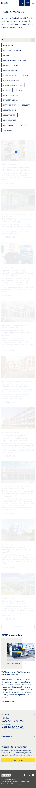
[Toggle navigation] (33, 3)
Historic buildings (11, 80)
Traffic (24, 125)
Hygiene (6, 90)
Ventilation (8, 130)
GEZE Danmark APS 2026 (8, 779)
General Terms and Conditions (10, 781)
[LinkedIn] (29, 775)
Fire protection (10, 70)
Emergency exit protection (14, 60)
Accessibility (8, 45)
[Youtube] (33, 775)
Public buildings (10, 100)
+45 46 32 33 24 (12, 721)
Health (25, 75)
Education (7, 55)
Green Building (9, 75)
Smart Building (9, 110)
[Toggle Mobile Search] (21, 3)
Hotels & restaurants (12, 85)
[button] (24, 775)
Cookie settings (5, 784)
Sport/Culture (9, 120)
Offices (19, 90)
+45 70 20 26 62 (12, 727)
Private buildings (10, 95)
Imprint (20, 784)
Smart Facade (9, 115)
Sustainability (9, 125)
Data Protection (24, 781)
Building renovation (12, 50)
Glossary (13, 784)
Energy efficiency (11, 65)
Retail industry (9, 105)
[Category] (18, 40)
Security (26, 105)
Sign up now (18, 760)
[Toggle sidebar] (27, 3)
